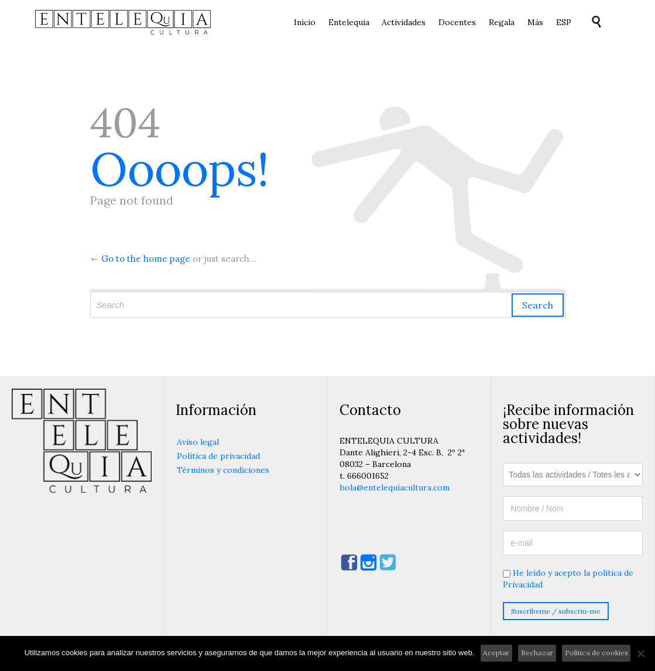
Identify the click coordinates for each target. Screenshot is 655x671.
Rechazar (537, 652)
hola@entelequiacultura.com (394, 487)
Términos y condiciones (223, 470)
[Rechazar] (640, 653)
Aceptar (496, 652)
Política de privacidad (218, 456)
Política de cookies (596, 652)
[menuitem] (563, 22)
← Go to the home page (140, 258)
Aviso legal (198, 442)
